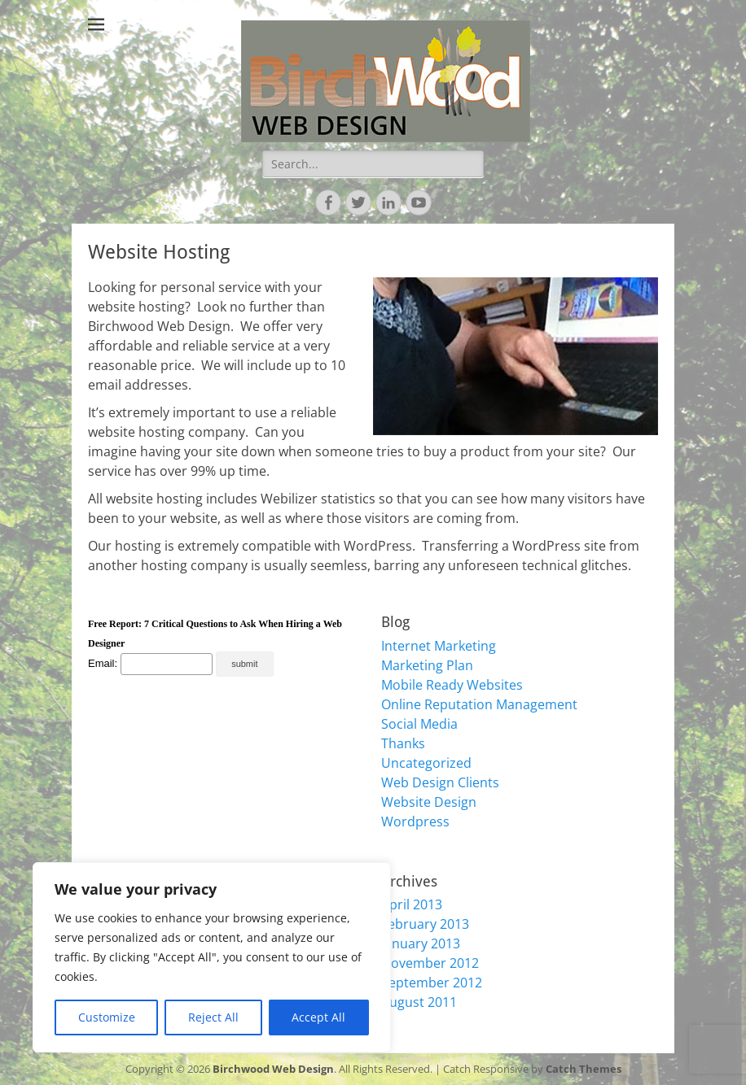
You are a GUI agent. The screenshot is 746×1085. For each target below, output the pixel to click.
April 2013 (411, 904)
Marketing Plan (427, 665)
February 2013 (425, 924)
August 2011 (419, 1002)
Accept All (318, 1017)
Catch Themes (583, 1068)
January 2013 (420, 943)
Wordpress (415, 821)
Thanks (403, 743)
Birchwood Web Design (273, 1068)
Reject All (213, 1017)
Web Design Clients (440, 782)
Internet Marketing (438, 646)
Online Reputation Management (479, 704)
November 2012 (430, 963)
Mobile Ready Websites (452, 685)
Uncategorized (426, 763)
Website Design (428, 802)
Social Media (419, 724)
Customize (106, 1017)
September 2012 (431, 982)
